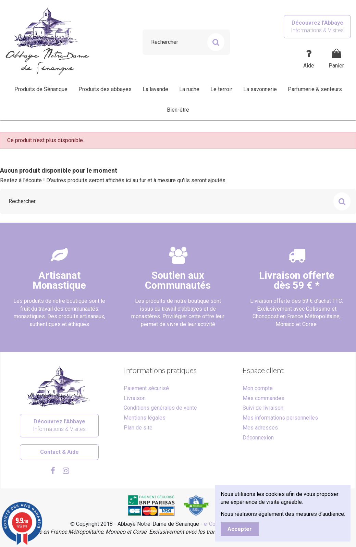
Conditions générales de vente (160, 408)
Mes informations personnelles (280, 417)
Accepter (240, 529)
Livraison (135, 398)
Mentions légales (144, 417)
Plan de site (138, 427)
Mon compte (258, 388)
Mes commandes (263, 398)
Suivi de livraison (263, 408)
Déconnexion (258, 437)
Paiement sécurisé (146, 388)
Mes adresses (260, 427)
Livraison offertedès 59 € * (296, 280)
